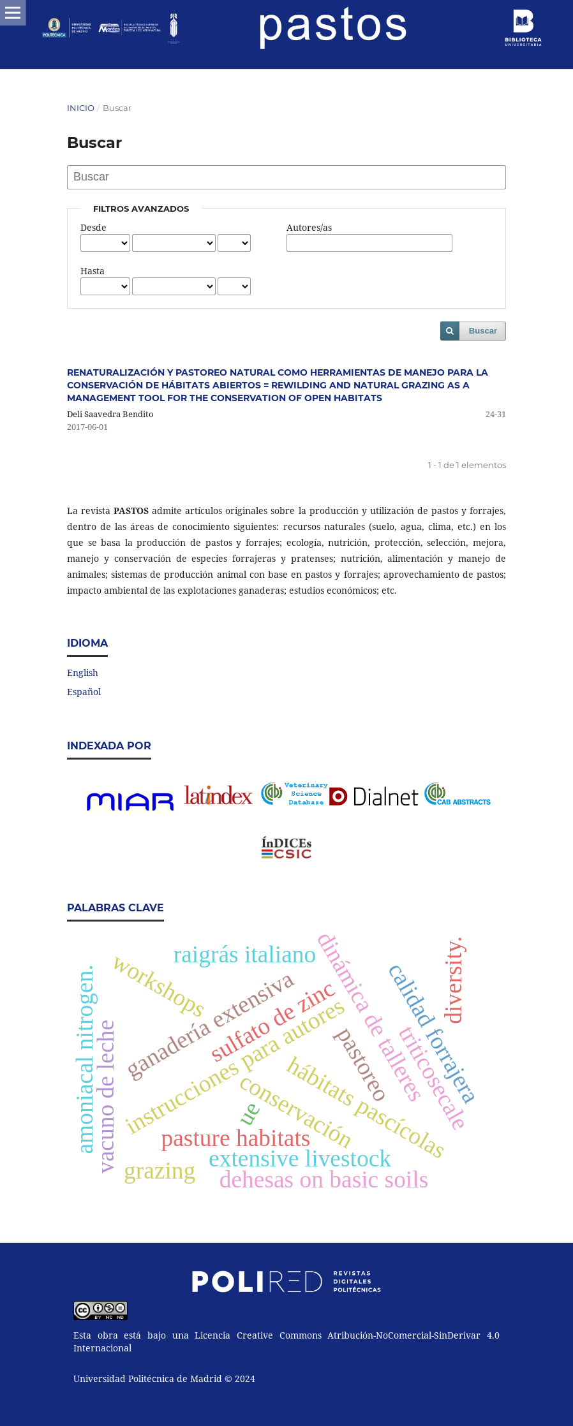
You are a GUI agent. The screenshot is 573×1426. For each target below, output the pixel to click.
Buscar (483, 330)
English (82, 672)
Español (84, 692)
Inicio (80, 108)
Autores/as (309, 227)
